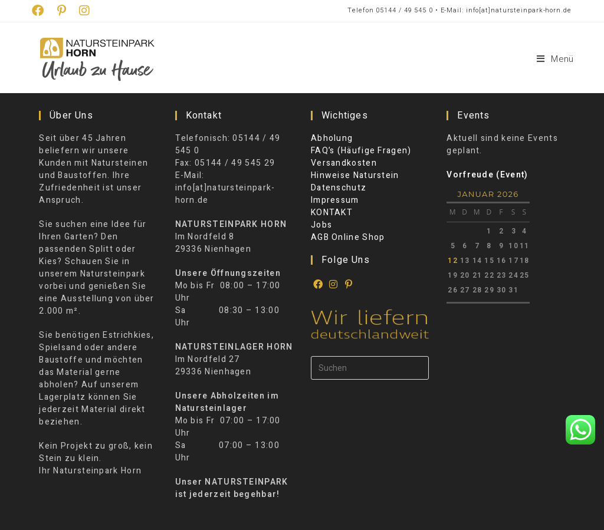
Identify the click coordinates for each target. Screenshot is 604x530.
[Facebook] (318, 284)
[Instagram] (334, 284)
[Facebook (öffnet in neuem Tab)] (41, 11)
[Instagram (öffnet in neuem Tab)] (85, 11)
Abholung (332, 138)
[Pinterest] (349, 284)
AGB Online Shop (348, 237)
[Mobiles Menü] (555, 58)
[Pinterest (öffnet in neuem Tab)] (62, 11)
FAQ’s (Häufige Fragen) (361, 150)
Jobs (321, 225)
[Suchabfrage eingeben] (370, 368)
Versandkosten (344, 163)
